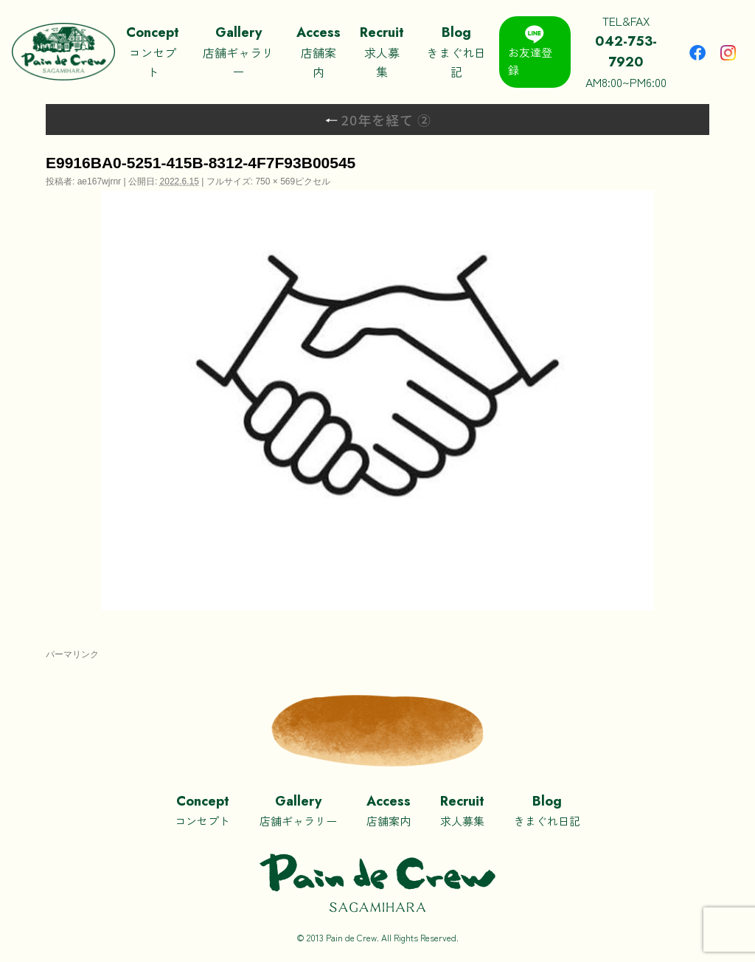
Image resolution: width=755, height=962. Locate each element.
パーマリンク (72, 654)
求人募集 (382, 51)
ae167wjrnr (99, 181)
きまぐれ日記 (456, 51)
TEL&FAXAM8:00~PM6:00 (627, 51)
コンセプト (152, 51)
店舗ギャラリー (238, 51)
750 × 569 (275, 181)
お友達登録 (530, 51)
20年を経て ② (378, 119)
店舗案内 (318, 51)
